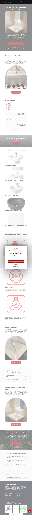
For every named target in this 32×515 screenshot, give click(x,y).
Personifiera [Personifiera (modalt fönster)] (16, 264)
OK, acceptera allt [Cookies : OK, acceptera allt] (16, 260)
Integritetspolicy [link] (16, 266)
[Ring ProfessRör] (29, 511)
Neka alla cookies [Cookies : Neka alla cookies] (16, 262)
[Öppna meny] (27, 2)
